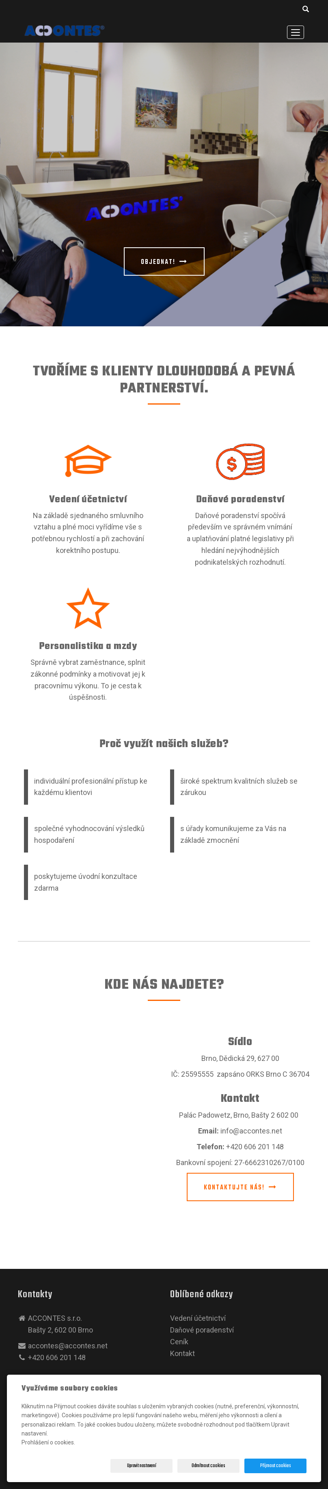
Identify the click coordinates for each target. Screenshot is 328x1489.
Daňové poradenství (240, 499)
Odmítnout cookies (208, 1466)
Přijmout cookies (275, 1466)
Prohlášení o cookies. (48, 1442)
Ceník (179, 1341)
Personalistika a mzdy (88, 646)
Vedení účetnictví (88, 499)
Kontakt (182, 1353)
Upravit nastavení (141, 1466)
